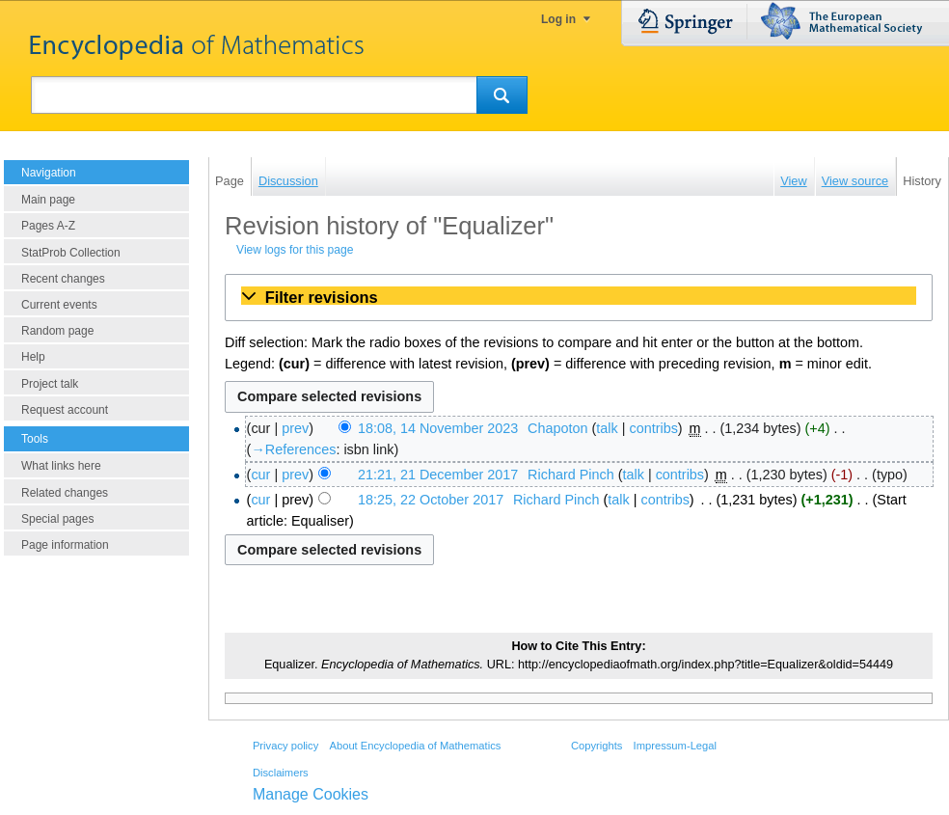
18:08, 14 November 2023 (438, 428)
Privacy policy (285, 745)
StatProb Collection (71, 252)
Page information (65, 545)
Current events (59, 305)
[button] (578, 297)
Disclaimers (281, 772)
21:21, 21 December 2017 (438, 474)
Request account (64, 410)
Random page (57, 331)
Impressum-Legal (675, 745)
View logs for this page (294, 250)
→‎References (293, 449)
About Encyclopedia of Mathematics (415, 745)
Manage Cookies (310, 794)
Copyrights (596, 745)
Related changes (64, 493)
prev (295, 428)
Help (33, 357)
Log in (558, 19)
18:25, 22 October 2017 (430, 499)
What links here (61, 466)
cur (260, 474)
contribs (653, 428)
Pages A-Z (48, 225)
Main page (48, 199)
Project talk (49, 384)
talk (606, 428)
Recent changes (63, 278)
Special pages (57, 519)
